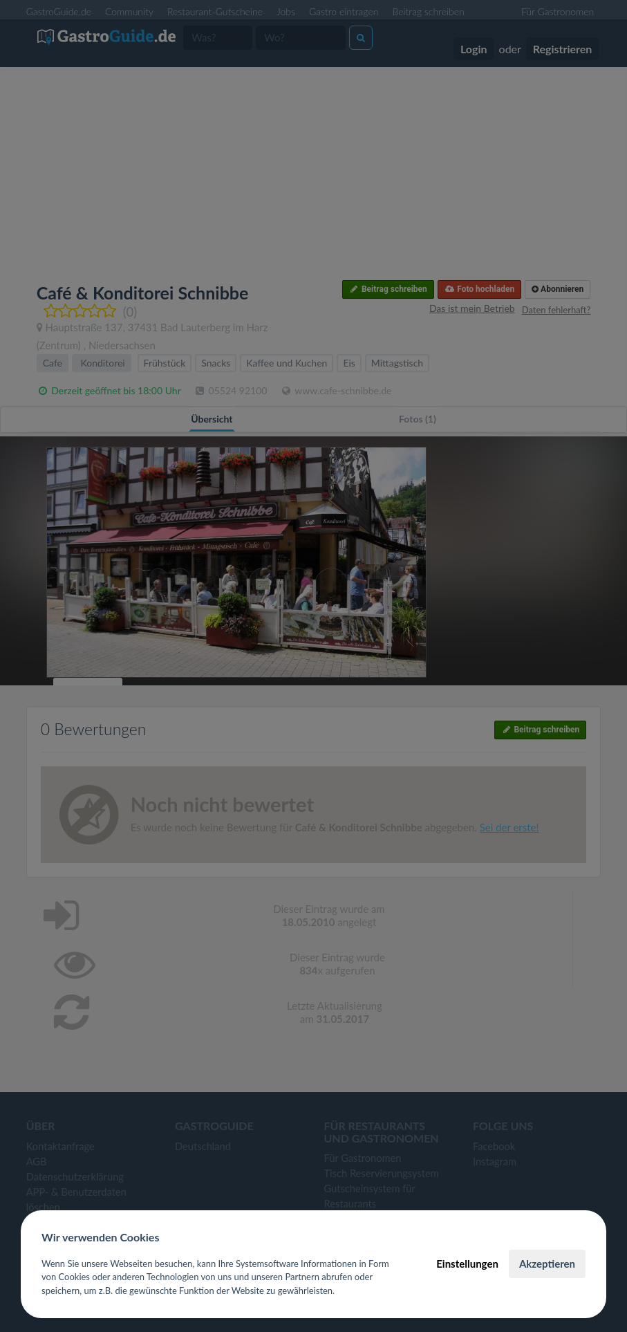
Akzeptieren (547, 1263)
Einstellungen (467, 1263)
